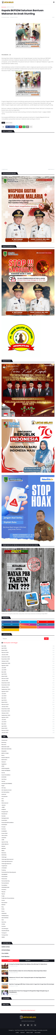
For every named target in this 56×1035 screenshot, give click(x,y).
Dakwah (4, 762)
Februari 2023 (28, 730)
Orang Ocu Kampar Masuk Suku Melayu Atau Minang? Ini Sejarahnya (28, 964)
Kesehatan (4, 820)
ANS (46, 1030)
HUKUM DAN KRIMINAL (7, 783)
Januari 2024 (28, 706)
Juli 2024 (28, 694)
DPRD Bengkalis (5, 768)
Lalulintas (4, 837)
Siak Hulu (4, 922)
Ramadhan (4, 902)
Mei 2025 (28, 672)
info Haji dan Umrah (6, 790)
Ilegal (3, 785)
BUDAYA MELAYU (6, 757)
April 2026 (28, 648)
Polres (3, 900)
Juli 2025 (28, 668)
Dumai (3, 772)
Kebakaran (4, 814)
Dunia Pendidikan (6, 775)
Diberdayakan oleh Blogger (10, 642)
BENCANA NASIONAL (6, 749)
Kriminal (4, 829)
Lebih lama (51, 169)
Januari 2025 (28, 681)
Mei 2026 (28, 646)
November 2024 (28, 685)
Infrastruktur (5, 796)
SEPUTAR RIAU (5, 917)
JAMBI (3, 807)
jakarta (3, 805)
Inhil (3, 798)
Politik (3, 896)
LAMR (3, 840)
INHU (3, 801)
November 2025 (28, 659)
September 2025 (28, 663)
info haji (4, 788)
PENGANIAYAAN (5, 887)
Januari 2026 (28, 655)
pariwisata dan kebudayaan (9, 872)
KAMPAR (4, 809)
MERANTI (4, 848)
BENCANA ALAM (5, 746)
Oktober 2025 (28, 661)
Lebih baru (5, 169)
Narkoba (4, 853)
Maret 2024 (28, 702)
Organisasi (4, 865)
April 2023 (28, 726)
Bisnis (3, 755)
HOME (17, 1032)
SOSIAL (3, 924)
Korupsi (3, 827)
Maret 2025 (28, 676)
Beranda (4, 7)
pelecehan (4, 878)
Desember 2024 (28, 683)
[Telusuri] (23, 638)
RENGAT (3, 904)
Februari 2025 (28, 678)
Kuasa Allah (4, 833)
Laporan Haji (5, 842)
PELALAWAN (4, 876)
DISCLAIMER (37, 1032)
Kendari (4, 816)
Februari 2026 (28, 652)
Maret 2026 (28, 650)
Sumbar (4, 926)
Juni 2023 (28, 722)
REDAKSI (23, 1032)
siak (3, 920)
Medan (3, 846)
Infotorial (4, 794)
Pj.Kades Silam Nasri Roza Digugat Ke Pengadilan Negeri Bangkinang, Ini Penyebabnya (29, 991)
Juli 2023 (28, 720)
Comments (46, 960)
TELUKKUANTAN (5, 930)
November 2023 (28, 711)
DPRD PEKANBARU (6, 770)
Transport (4, 933)
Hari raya (4, 779)
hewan (3, 781)
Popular (10, 960)
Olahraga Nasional (6, 863)
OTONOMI (4, 868)
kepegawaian (5, 818)
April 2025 (28, 674)
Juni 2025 (28, 670)
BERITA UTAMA (10, 7)
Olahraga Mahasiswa (7, 861)
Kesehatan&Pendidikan (8, 822)
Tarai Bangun (5, 928)
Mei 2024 (28, 698)
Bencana (4, 744)
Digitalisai (4, 764)
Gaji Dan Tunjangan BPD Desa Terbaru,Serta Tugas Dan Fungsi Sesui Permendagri (31, 984)
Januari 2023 (28, 732)
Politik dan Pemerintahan (8, 898)
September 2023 (28, 715)
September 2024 (28, 689)
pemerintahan (5, 883)
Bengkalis (4, 751)
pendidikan (4, 885)
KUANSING (4, 831)
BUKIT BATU (4, 759)
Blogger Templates (38, 1030)
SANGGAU (4, 913)
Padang (4, 870)
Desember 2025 (28, 657)
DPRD (3, 766)
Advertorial (4, 740)
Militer (3, 850)
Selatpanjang (5, 915)
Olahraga (4, 857)
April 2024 (28, 700)
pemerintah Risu (6, 881)
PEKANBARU (4, 874)
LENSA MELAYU (5, 844)
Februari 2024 (28, 704)
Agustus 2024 (28, 691)
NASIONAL (4, 855)
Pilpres (3, 894)
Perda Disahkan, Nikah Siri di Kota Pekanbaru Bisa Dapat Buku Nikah (28, 971)
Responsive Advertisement (28, 1010)
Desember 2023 (28, 709)
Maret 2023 (28, 728)
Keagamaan (5, 811)
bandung (4, 742)
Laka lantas (4, 835)
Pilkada (3, 891)
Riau (3, 907)
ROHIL (3, 909)
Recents (28, 960)
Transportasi (5, 935)
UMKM (3, 937)
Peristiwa (4, 889)
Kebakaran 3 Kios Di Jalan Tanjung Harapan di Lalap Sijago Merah (27, 977)
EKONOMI (4, 777)
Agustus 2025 (28, 665)
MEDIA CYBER (29, 1032)
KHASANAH (4, 824)
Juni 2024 (28, 696)
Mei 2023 (28, 724)
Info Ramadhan (5, 792)
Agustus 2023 (28, 717)
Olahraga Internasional (7, 859)
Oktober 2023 (28, 713)
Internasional (5, 803)
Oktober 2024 (28, 687)
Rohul (3, 911)
